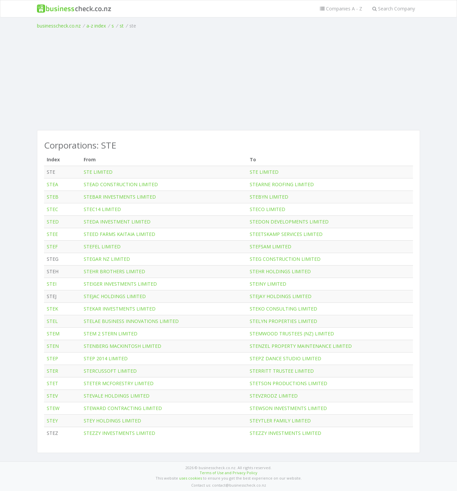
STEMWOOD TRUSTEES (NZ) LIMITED (292, 333)
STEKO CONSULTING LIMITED (283, 308)
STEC (52, 209)
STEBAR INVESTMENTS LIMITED (120, 197)
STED (53, 221)
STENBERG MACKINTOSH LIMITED (122, 346)
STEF (52, 246)
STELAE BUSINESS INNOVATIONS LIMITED (131, 321)
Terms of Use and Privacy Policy (228, 472)
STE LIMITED (98, 172)
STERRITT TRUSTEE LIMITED (282, 371)
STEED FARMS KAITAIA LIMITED (119, 234)
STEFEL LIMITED (102, 246)
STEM (53, 333)
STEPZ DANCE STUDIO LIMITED (285, 358)
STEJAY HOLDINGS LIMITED (280, 296)
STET (52, 383)
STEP (52, 358)
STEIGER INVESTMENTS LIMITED (120, 284)
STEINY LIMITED (268, 284)
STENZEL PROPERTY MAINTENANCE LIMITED (301, 346)
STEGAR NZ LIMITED (107, 259)
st (122, 26)
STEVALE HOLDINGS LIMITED (117, 396)
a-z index (96, 26)
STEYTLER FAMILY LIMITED (280, 420)
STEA (52, 184)
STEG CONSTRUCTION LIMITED (285, 259)
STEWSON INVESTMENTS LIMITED (288, 408)
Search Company (393, 8)
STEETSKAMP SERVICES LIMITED (286, 234)
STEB (52, 197)
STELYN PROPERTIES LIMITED (283, 321)
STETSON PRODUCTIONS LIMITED (288, 383)
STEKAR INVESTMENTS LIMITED (120, 308)
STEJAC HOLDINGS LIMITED (115, 296)
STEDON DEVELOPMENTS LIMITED (289, 221)
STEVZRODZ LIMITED (274, 396)
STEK (52, 308)
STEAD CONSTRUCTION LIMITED (121, 184)
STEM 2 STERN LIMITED (110, 333)
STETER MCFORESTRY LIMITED (119, 383)
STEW (53, 408)
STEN (53, 346)
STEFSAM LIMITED (270, 246)
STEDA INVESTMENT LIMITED (117, 221)
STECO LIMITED (267, 209)
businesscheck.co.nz (59, 26)
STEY (52, 420)
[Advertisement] (228, 80)
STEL (52, 321)
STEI (51, 284)
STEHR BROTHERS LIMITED (114, 271)
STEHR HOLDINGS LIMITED (280, 271)
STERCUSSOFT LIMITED (110, 371)
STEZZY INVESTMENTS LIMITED (119, 433)
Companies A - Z (341, 8)
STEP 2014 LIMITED (106, 358)
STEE (52, 234)
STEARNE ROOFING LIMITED (282, 184)
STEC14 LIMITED (102, 209)
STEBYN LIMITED (269, 197)
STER (52, 371)
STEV (52, 396)
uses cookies (190, 478)
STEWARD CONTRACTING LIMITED (123, 408)
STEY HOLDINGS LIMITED (112, 420)
